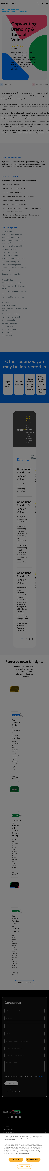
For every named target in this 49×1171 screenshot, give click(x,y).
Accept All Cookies (33, 1159)
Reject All (16, 1159)
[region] (24, 1152)
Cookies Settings (24, 1166)
